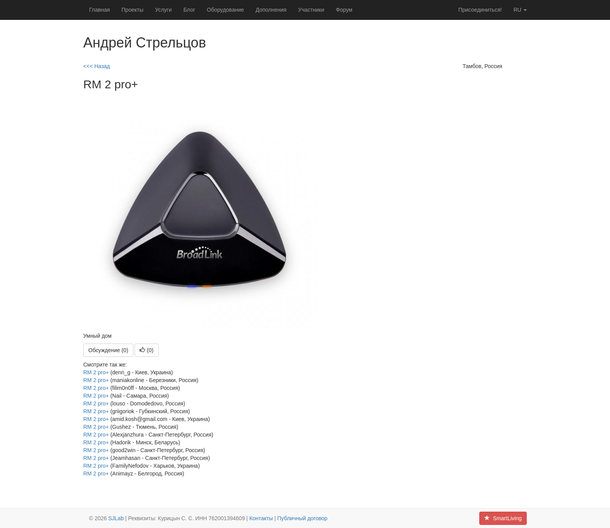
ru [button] (520, 10)
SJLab (116, 518)
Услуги (163, 10)
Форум (344, 10)
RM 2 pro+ (96, 372)
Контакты (261, 518)
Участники (311, 10)
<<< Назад (96, 66)
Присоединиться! (480, 10)
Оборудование (225, 10)
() (146, 350)
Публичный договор (302, 518)
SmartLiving (503, 518)
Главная (99, 10)
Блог (189, 10)
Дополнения (271, 10)
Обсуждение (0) (108, 350)
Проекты (132, 10)
